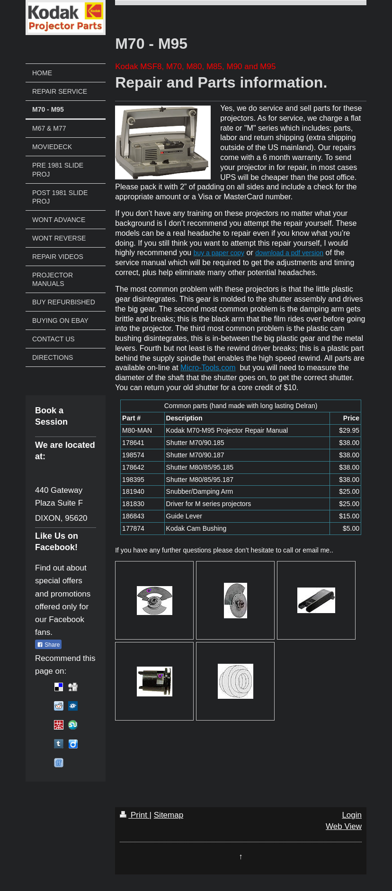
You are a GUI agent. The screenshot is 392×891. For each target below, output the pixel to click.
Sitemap (168, 815)
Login (352, 815)
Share (48, 645)
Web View (344, 826)
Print (134, 815)
